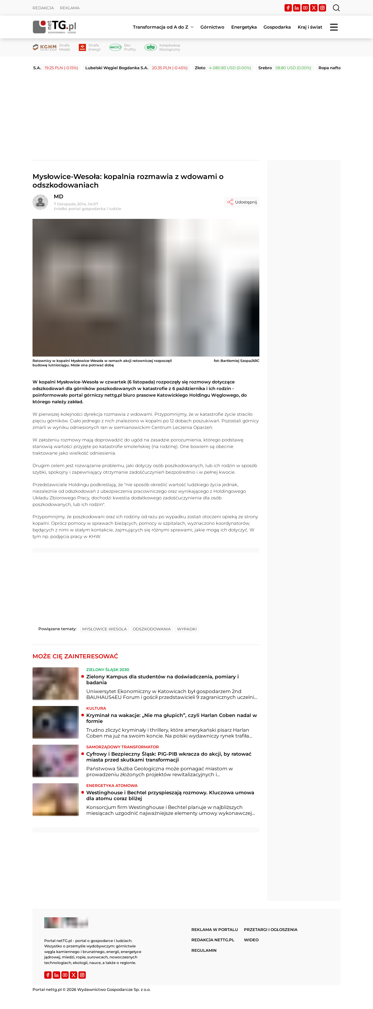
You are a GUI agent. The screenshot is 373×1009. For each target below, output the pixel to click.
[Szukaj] (336, 8)
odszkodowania (152, 629)
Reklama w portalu (214, 929)
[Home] (55, 27)
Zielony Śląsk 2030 (107, 669)
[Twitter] (314, 7)
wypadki (187, 629)
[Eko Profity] (122, 47)
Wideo (251, 940)
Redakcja (43, 8)
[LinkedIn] (296, 7)
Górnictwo (212, 27)
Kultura (96, 708)
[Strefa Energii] (90, 47)
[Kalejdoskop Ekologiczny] (162, 47)
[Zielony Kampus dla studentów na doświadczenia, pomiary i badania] (56, 683)
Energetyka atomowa (112, 785)
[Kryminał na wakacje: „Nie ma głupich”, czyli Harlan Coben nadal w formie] (56, 722)
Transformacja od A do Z (160, 27)
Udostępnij (242, 202)
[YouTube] (305, 7)
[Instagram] (322, 7)
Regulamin (204, 950)
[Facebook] (288, 7)
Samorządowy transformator (122, 747)
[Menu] (334, 27)
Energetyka (244, 27)
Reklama (69, 8)
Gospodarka (277, 27)
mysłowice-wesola (104, 629)
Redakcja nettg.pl (212, 940)
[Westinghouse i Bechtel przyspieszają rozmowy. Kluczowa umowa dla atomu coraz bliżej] (56, 799)
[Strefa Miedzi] (51, 47)
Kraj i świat (310, 27)
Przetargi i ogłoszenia (270, 929)
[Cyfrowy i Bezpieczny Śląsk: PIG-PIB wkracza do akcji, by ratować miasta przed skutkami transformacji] (56, 761)
